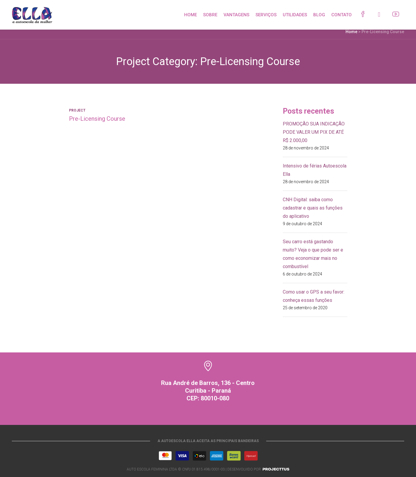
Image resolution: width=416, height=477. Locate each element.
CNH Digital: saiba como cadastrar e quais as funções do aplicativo (313, 208)
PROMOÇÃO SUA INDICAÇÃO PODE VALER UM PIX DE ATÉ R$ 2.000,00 (314, 132)
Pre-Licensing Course (97, 118)
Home (351, 31)
